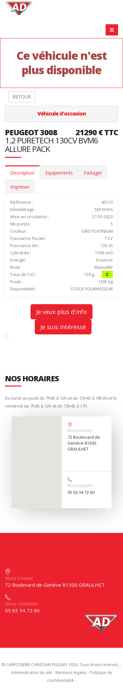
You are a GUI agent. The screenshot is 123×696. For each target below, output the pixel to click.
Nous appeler (80, 485)
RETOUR (21, 97)
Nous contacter (21, 604)
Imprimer (20, 187)
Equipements (59, 173)
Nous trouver (80, 430)
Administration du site (31, 672)
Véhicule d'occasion (61, 113)
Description (22, 173)
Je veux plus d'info (61, 312)
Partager (93, 173)
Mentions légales (71, 672)
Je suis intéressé (63, 327)
